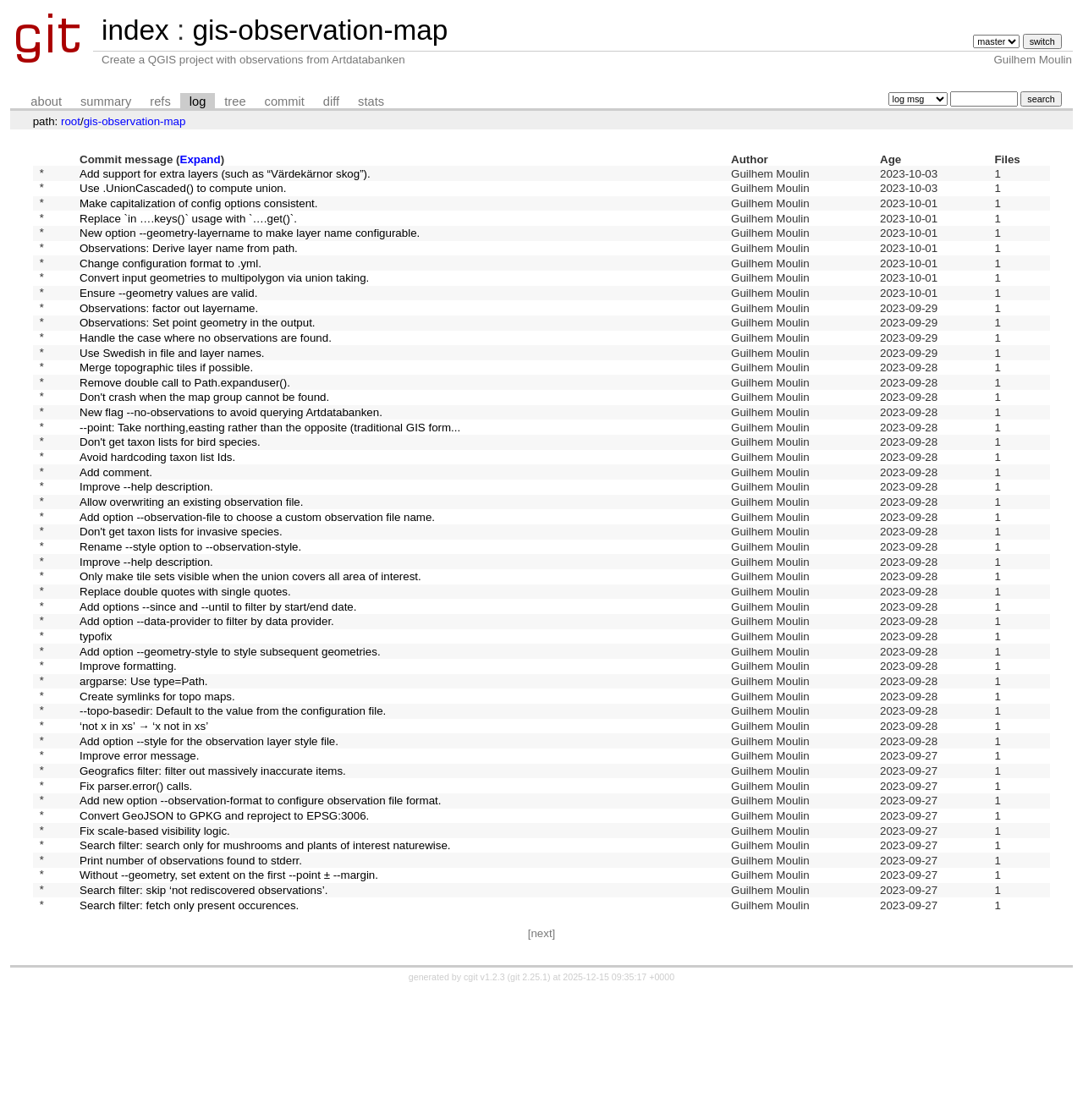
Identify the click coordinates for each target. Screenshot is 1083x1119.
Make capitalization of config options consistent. (199, 209)
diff (331, 101)
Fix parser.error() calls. (136, 891)
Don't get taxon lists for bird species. (170, 489)
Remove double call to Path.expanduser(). (185, 419)
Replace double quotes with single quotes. (185, 664)
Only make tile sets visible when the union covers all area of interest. (250, 646)
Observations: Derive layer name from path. (189, 261)
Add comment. (116, 524)
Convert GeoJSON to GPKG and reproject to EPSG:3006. (224, 925)
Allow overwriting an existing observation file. (191, 559)
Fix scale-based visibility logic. (155, 943)
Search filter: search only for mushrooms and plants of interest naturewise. (265, 961)
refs (160, 101)
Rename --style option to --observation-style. (190, 612)
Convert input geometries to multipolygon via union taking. (224, 297)
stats (371, 101)
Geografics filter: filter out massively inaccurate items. (213, 873)
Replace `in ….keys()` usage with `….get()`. (188, 227)
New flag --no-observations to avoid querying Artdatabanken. (231, 454)
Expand (200, 159)
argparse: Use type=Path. (144, 768)
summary (105, 101)
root (70, 121)
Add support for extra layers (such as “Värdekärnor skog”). (225, 174)
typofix (96, 716)
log (198, 101)
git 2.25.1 (528, 1104)
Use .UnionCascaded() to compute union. (183, 192)
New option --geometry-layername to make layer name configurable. (250, 245)
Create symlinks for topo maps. (157, 786)
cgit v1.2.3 (484, 1104)
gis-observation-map (320, 30)
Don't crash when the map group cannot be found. (204, 437)
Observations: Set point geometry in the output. (198, 349)
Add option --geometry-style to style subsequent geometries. (230, 733)
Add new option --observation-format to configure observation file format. (260, 908)
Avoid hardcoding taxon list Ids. (157, 507)
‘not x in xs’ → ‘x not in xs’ (144, 821)
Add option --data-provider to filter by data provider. (207, 699)
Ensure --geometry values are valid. (168, 314)
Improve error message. (139, 856)
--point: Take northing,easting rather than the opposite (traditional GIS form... (270, 471)
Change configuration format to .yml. (170, 279)
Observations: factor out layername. (169, 332)
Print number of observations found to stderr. (191, 978)
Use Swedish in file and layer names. (172, 384)
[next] (542, 1060)
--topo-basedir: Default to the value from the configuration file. (233, 804)
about (46, 101)
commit (285, 101)
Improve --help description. (146, 541)
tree (234, 101)
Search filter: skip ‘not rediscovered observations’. (203, 1013)
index (135, 30)
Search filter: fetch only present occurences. (189, 1030)
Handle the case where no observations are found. (206, 366)
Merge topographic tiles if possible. (166, 402)
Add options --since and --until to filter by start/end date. (218, 681)
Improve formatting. (128, 751)
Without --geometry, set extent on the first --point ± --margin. (229, 996)
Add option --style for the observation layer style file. (209, 838)
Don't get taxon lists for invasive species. (181, 594)
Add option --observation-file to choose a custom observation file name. (257, 576)
